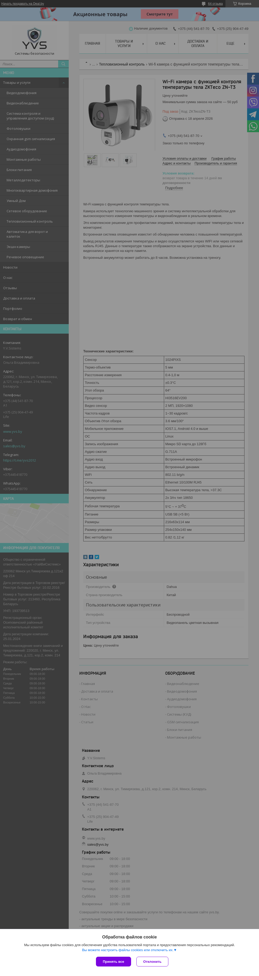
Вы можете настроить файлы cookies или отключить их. (127, 950)
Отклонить (152, 962)
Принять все (113, 962)
